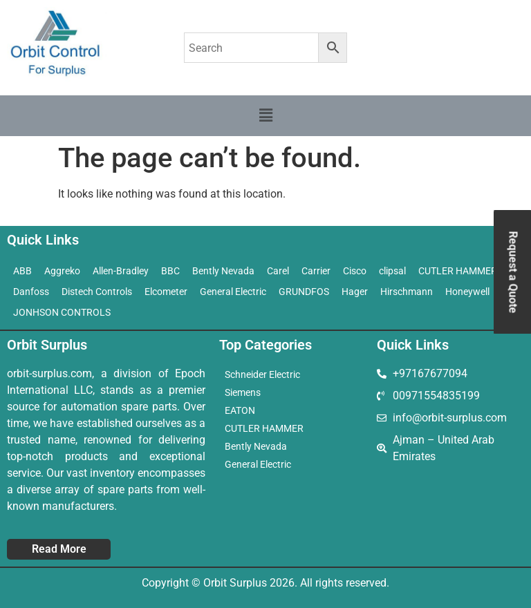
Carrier (315, 270)
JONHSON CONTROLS (62, 312)
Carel (278, 270)
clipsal (392, 270)
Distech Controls (97, 291)
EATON (240, 410)
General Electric (233, 291)
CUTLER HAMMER (264, 428)
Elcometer (166, 291)
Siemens (243, 392)
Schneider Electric (262, 374)
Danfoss (31, 291)
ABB (22, 270)
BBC (170, 270)
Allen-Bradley (121, 270)
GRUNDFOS (304, 291)
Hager (355, 291)
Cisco (354, 270)
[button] (265, 115)
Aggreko (62, 270)
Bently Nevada (223, 270)
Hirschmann (406, 291)
